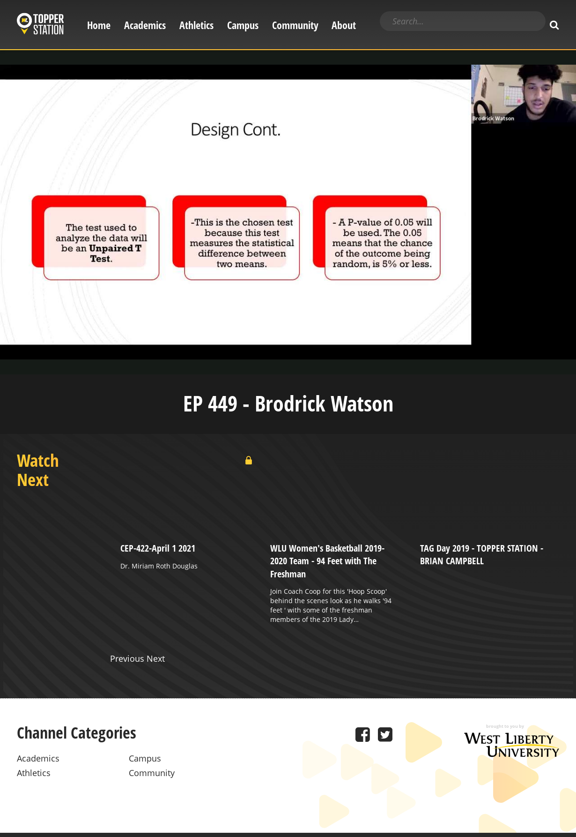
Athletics (196, 25)
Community (295, 25)
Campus (242, 25)
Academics (145, 25)
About (344, 25)
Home (99, 25)
